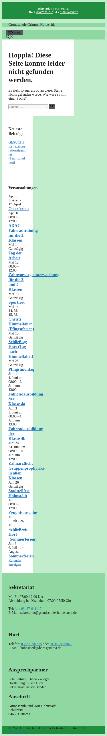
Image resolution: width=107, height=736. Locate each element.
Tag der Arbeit (15, 255)
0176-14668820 (69, 12)
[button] (9, 37)
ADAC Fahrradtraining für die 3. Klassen (23, 232)
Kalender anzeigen (15, 562)
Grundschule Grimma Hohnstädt (31, 24)
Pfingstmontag (21, 369)
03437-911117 (61, 8)
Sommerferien (21, 556)
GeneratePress (18, 732)
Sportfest (16, 302)
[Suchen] (52, 106)
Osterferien (18, 208)
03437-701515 (44, 12)
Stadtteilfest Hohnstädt (19, 493)
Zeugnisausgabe (22, 512)
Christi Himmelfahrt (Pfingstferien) (21, 324)
